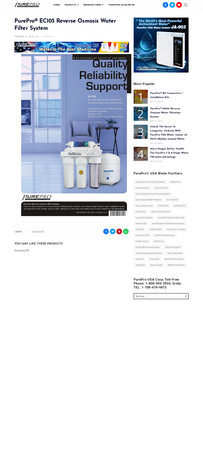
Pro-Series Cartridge (176, 229)
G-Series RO (163, 205)
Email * (137, 343)
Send (138, 386)
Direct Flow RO (161, 188)
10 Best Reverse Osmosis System (150, 182)
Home (56, 5)
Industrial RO (179, 205)
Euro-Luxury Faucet (144, 205)
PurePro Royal (142, 241)
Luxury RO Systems (144, 217)
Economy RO (38, 231)
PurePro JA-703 (142, 235)
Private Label (99, 459)
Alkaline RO (175, 182)
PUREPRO (19, 36)
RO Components (175, 253)
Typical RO (140, 265)
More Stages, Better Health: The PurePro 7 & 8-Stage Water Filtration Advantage (169, 153)
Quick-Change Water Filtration (149, 253)
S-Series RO (154, 259)
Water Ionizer (157, 265)
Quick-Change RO (173, 247)
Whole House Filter (176, 265)
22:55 (32, 36)
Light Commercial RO (160, 211)
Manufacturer (92, 5)
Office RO (140, 229)
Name (136, 330)
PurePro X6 (159, 241)
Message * (139, 357)
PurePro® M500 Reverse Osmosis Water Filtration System (165, 112)
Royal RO (140, 259)
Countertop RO (142, 188)
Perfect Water (156, 229)
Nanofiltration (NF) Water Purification (168, 223)
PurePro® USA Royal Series (148, 247)
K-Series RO (141, 211)
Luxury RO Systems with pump (171, 217)
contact (114, 459)
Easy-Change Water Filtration (148, 199)
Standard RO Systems (174, 259)
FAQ (86, 459)
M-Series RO (141, 223)
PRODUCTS (70, 5)
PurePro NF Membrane (165, 235)
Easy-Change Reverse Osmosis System (153, 194)
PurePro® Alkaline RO (121, 5)
